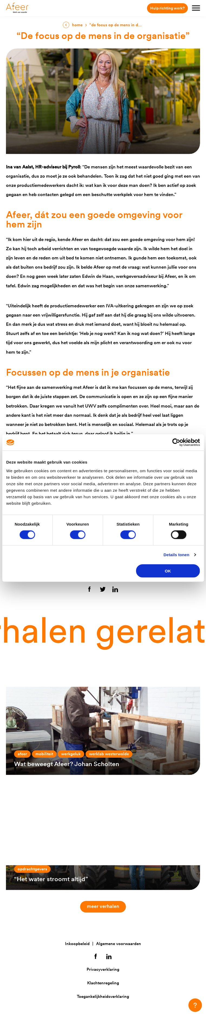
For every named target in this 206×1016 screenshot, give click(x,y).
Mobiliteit (44, 753)
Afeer (22, 753)
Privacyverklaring (103, 969)
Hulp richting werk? (167, 8)
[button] (195, 1005)
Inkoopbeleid (77, 943)
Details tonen (176, 554)
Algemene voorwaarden (118, 943)
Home (77, 24)
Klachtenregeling (103, 982)
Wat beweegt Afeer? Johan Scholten (66, 763)
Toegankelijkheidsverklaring (103, 996)
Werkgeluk (71, 753)
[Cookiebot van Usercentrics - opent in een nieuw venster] (176, 442)
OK (168, 570)
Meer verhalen (105, 906)
